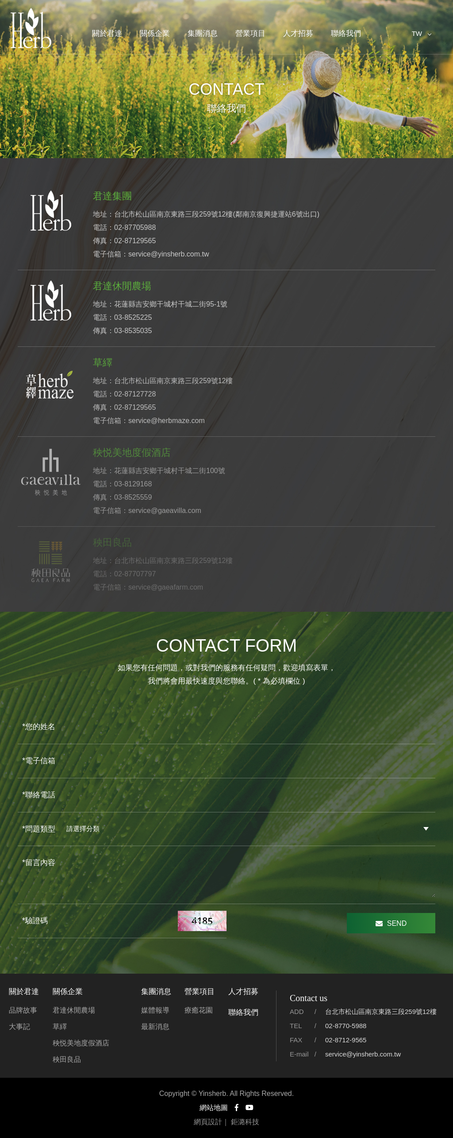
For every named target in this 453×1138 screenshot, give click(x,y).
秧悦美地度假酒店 (81, 1043)
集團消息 (203, 33)
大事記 (19, 1026)
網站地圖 (214, 1107)
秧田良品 (67, 1059)
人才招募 (298, 33)
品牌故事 (23, 1010)
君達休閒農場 (74, 1010)
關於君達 (107, 33)
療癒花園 (198, 1010)
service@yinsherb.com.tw (168, 254)
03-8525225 (133, 317)
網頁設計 (208, 1122)
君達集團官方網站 (31, 29)
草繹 (60, 1026)
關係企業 (155, 33)
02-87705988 (135, 227)
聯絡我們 (346, 33)
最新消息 (155, 1026)
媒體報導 (155, 1010)
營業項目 (250, 33)
